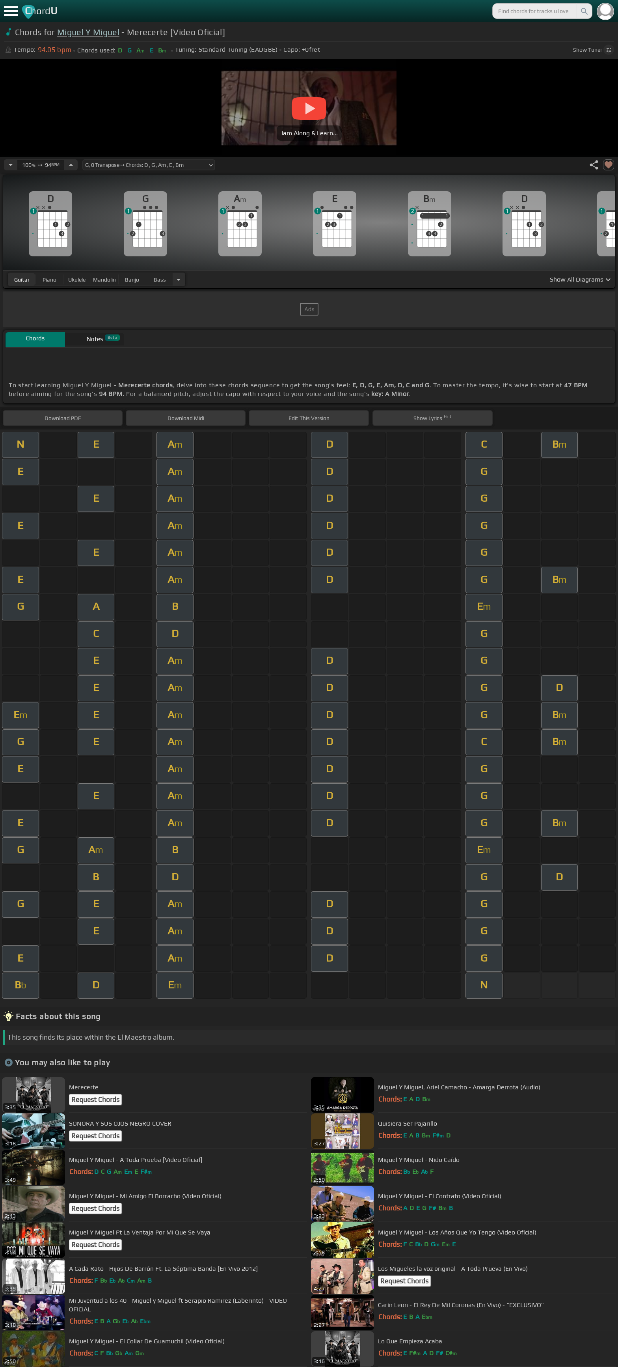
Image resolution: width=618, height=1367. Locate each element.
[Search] (584, 11)
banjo (132, 279)
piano (49, 279)
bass (160, 279)
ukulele (77, 279)
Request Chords (95, 1100)
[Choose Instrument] (178, 279)
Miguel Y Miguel (88, 32)
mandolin (104, 279)
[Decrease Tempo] (10, 164)
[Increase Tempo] (71, 164)
